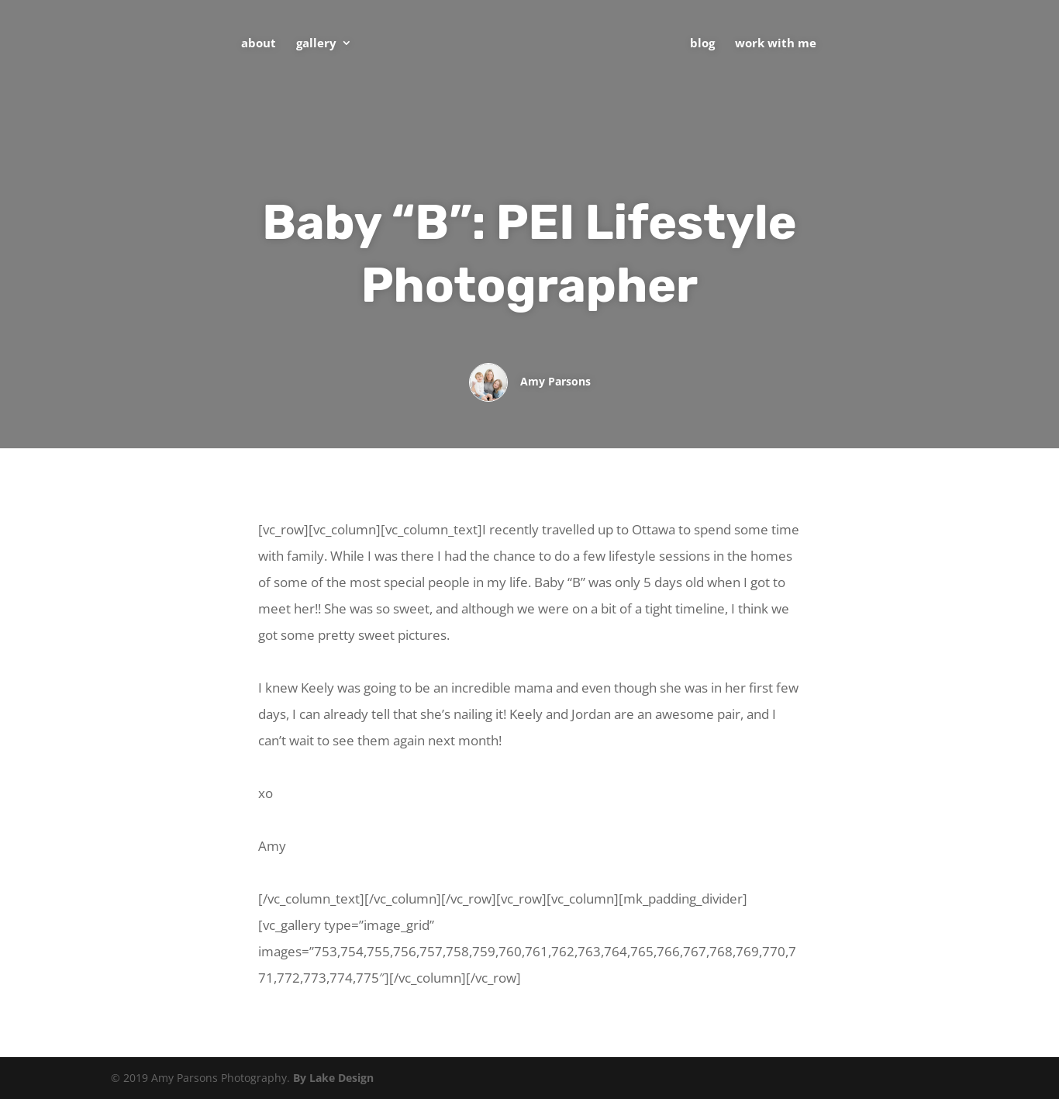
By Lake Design (333, 1077)
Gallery (316, 43)
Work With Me (775, 43)
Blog (702, 43)
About (258, 43)
